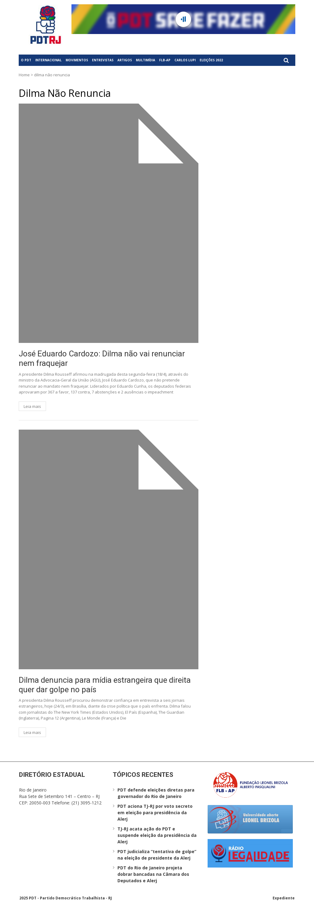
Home (24, 75)
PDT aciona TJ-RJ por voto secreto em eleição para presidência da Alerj (155, 812)
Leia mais (32, 406)
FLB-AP (164, 60)
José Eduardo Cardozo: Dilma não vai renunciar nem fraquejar (102, 358)
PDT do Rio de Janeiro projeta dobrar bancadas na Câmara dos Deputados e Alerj (153, 874)
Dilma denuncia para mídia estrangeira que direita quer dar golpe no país (105, 684)
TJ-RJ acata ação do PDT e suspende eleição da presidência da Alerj (157, 835)
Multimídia (145, 60)
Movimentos (77, 60)
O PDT (26, 60)
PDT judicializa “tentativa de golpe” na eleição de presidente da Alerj (156, 855)
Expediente (284, 898)
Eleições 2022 (211, 60)
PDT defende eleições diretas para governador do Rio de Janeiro (155, 793)
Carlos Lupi (185, 60)
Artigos (124, 60)
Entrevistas (102, 60)
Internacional (48, 60)
